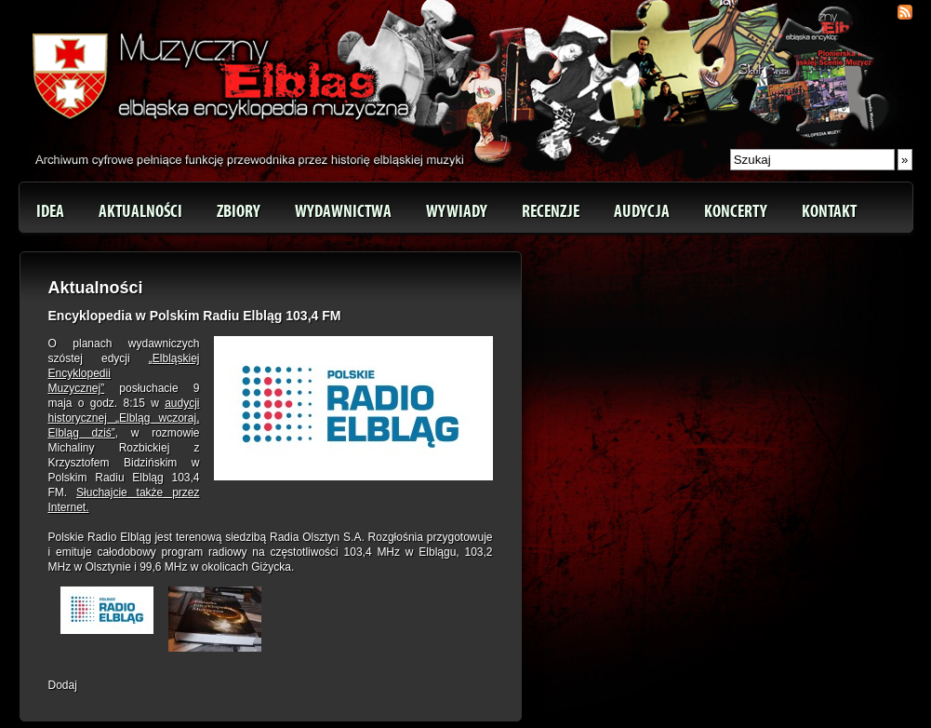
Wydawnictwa (343, 211)
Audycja (642, 211)
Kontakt (829, 211)
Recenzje (550, 211)
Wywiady (456, 211)
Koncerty (735, 211)
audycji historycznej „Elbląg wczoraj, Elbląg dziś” (124, 418)
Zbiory (238, 211)
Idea (50, 211)
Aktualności (140, 211)
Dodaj (62, 685)
